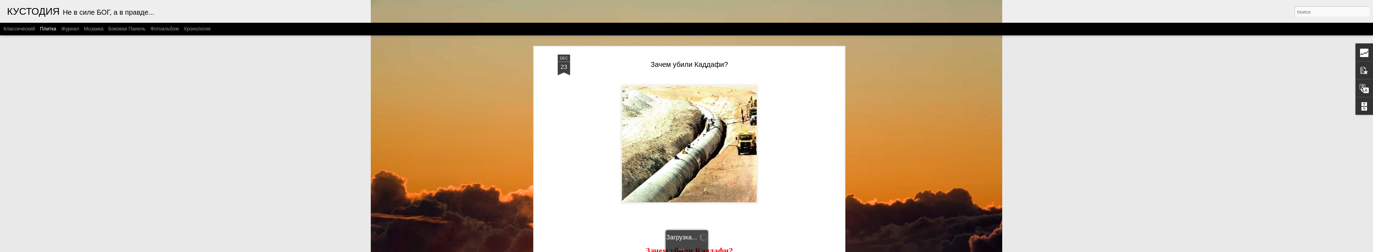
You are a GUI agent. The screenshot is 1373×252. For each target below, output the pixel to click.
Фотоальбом (164, 28)
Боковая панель (127, 28)
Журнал (70, 28)
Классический (19, 28)
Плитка (48, 28)
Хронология (196, 28)
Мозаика (93, 28)
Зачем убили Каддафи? (689, 64)
